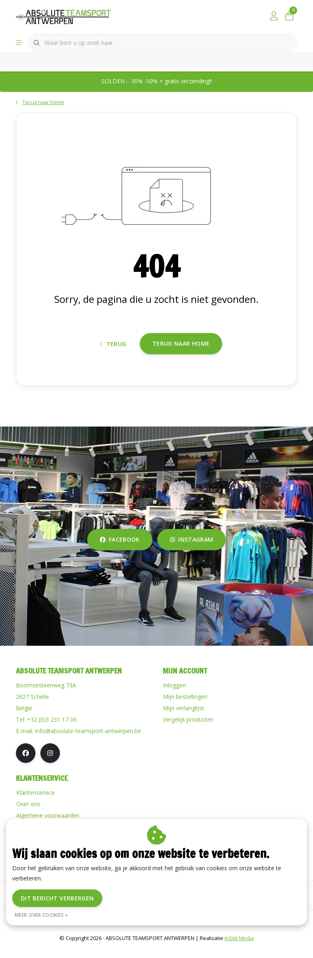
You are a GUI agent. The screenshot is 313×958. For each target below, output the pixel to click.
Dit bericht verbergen (57, 898)
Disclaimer (152, 931)
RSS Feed (233, 931)
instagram (191, 548)
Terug (112, 351)
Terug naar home (180, 351)
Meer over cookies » (41, 914)
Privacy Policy (193, 931)
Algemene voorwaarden (97, 931)
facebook (120, 548)
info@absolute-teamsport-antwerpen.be (88, 740)
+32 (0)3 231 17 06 (52, 728)
